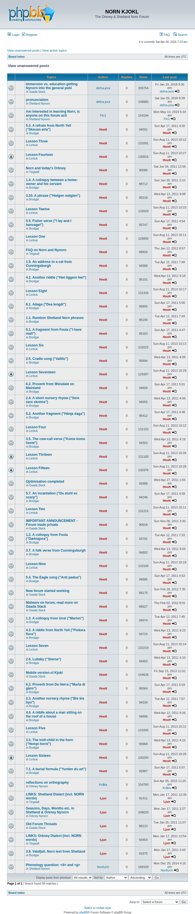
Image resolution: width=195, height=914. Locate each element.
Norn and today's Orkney (46, 168)
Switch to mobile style (97, 908)
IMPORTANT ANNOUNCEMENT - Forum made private (52, 523)
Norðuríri (103, 867)
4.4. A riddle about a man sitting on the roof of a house (53, 714)
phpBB (83, 912)
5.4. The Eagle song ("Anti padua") (53, 577)
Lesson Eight (36, 291)
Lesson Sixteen (38, 756)
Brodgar (34, 133)
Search (180, 34)
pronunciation (37, 100)
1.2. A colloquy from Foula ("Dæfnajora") (47, 537)
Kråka (103, 784)
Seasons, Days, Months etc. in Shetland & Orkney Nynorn (50, 810)
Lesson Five (35, 728)
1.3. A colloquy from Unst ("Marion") (55, 618)
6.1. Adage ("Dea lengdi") (46, 304)
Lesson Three (37, 141)
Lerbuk (33, 145)
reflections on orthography (47, 783)
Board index (16, 56)
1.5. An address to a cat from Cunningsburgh (49, 264)
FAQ (165, 34)
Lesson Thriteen (39, 455)
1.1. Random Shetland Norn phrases (55, 318)
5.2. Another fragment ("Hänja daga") (55, 414)
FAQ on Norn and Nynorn (46, 250)
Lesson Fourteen (39, 155)
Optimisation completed (45, 481)
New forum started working (47, 591)
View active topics (54, 50)
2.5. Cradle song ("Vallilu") (47, 359)
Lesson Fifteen (38, 468)
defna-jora (103, 88)
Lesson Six (35, 345)
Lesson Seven (37, 646)
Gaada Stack (37, 91)
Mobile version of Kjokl (44, 673)
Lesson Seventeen (40, 372)
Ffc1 (103, 115)
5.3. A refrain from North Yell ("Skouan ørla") (48, 127)
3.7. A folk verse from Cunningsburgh (56, 550)
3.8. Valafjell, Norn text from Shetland (55, 851)
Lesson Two (35, 509)
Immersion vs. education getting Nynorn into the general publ (52, 86)
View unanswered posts (23, 50)
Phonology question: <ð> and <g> (53, 865)
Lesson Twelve (37, 209)
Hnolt (103, 129)
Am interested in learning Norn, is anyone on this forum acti (53, 113)
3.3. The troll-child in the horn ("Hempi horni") (49, 742)
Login (13, 34)
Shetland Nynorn (39, 103)
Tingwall (34, 171)
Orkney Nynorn (38, 786)
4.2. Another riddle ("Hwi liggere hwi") (56, 277)
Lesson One (35, 237)
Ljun (103, 798)
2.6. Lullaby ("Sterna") (43, 659)
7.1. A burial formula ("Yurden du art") (56, 769)
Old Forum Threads (41, 824)
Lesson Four (36, 427)
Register (30, 34)
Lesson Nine (36, 564)
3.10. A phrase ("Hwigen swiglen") (53, 196)
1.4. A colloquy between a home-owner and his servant (52, 182)
